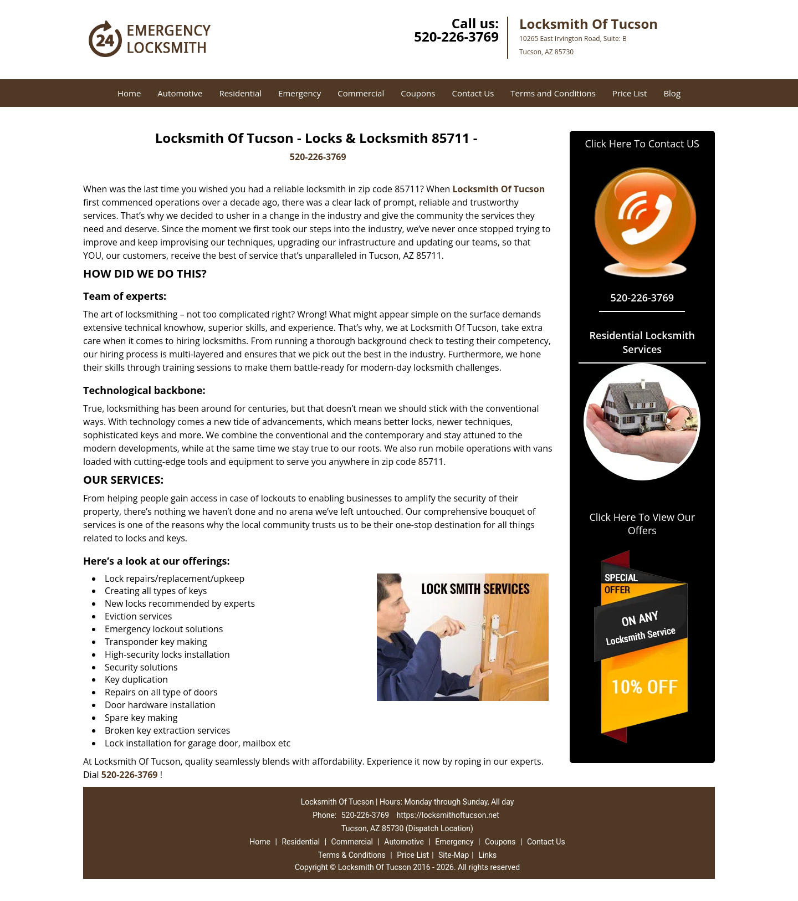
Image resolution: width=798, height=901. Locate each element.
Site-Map (453, 855)
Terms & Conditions (352, 855)
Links (487, 855)
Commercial (360, 93)
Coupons (418, 93)
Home (129, 93)
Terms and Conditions (553, 93)
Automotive (179, 93)
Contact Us (473, 93)
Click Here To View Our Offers (642, 523)
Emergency (299, 93)
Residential (240, 93)
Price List (629, 93)
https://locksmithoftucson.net (448, 815)
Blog (672, 93)
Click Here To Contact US (642, 143)
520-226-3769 (456, 36)
